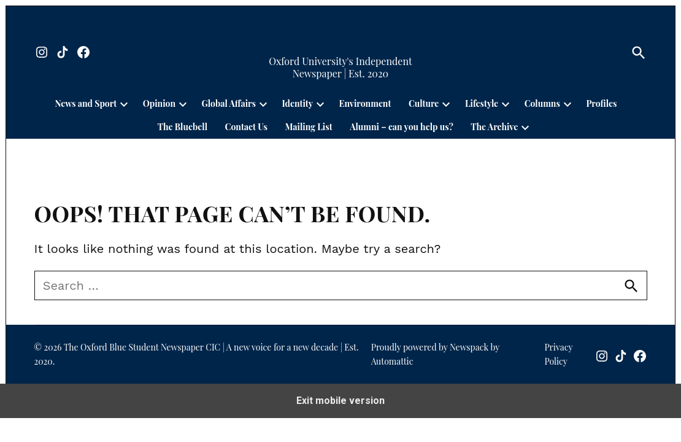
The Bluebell (182, 127)
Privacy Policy (558, 353)
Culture (424, 103)
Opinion (159, 103)
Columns (542, 103)
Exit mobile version (340, 400)
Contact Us (246, 127)
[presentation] (124, 103)
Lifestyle (481, 103)
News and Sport (86, 103)
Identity (297, 103)
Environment (365, 103)
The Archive (494, 127)
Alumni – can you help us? (401, 127)
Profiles (601, 103)
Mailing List (308, 127)
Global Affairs (229, 103)
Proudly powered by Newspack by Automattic (435, 353)
